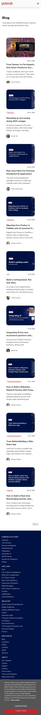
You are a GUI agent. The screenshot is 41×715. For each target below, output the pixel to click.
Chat (3, 569)
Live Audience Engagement (11, 572)
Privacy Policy (6, 671)
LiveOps (4, 591)
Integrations (6, 551)
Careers (4, 663)
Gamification (6, 594)
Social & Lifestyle (8, 629)
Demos (4, 645)
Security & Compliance (9, 559)
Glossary (5, 653)
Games (4, 613)
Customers (5, 642)
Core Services (6, 543)
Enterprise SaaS (7, 615)
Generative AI (6, 554)
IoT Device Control (8, 578)
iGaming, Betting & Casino (11, 610)
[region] (20, 697)
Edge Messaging (7, 586)
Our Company (6, 660)
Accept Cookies (21, 711)
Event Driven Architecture (11, 589)
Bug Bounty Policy (8, 677)
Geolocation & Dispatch (10, 583)
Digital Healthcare (8, 607)
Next (36, 524)
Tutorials (5, 647)
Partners (5, 669)
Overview (5, 540)
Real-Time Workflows (9, 580)
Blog (3, 639)
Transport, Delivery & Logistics (12, 618)
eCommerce (6, 621)
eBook (4, 650)
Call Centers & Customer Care (12, 626)
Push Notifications (8, 623)
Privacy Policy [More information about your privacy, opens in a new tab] (15, 700)
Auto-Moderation (8, 597)
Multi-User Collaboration (10, 575)
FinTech (4, 632)
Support (4, 666)
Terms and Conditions (9, 674)
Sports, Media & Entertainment (12, 604)
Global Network (7, 548)
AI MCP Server (7, 556)
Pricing (4, 562)
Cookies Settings (21, 706)
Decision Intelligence (9, 546)
